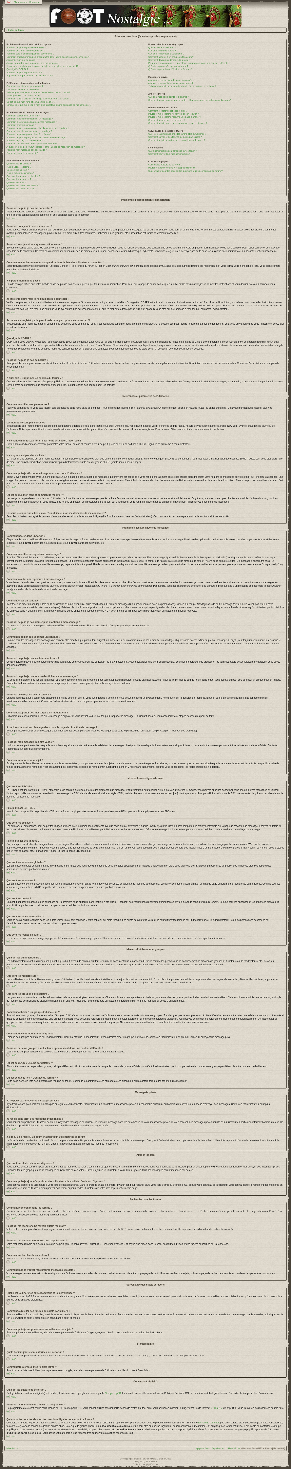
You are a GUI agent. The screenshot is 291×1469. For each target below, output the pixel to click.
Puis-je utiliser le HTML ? (18, 167)
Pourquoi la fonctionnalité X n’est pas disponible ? (172, 167)
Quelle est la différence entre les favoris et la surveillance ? (177, 134)
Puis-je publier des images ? (20, 173)
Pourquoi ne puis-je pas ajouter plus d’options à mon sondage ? (37, 128)
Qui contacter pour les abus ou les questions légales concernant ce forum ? (185, 171)
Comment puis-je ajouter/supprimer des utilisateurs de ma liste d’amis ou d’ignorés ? (189, 100)
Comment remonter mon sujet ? (22, 153)
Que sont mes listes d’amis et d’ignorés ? (168, 97)
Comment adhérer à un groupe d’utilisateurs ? (171, 57)
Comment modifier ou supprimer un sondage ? (29, 131)
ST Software (151, 1461)
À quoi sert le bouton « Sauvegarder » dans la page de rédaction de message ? (45, 147)
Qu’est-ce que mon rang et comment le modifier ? (30, 102)
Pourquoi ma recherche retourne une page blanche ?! (174, 117)
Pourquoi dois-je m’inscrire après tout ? (25, 50)
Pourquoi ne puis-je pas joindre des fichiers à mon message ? (36, 137)
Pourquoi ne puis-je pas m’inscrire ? (24, 72)
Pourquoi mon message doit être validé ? (26, 150)
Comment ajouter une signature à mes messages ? (31, 122)
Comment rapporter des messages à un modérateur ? (32, 143)
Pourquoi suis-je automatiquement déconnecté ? (30, 53)
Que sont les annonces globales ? (23, 176)
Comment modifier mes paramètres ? (24, 86)
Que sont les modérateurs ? (162, 50)
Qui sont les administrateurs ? (163, 47)
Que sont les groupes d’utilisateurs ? (166, 53)
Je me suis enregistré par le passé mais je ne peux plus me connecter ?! (42, 66)
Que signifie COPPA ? (17, 69)
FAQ (9, 2)
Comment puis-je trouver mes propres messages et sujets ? (177, 123)
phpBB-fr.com (152, 1464)
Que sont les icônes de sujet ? (21, 188)
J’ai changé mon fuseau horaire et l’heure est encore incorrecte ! (38, 92)
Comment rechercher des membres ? (166, 120)
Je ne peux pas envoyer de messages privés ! (171, 80)
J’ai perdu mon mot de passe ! (21, 60)
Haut (13, 218)
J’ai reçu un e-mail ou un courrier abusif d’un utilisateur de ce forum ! (182, 86)
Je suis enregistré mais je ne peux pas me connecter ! (33, 63)
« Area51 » (216, 1407)
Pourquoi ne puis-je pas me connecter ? (26, 47)
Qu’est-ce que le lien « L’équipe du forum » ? (170, 69)
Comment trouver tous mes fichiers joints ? (169, 154)
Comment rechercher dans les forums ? (167, 111)
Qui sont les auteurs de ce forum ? (165, 164)
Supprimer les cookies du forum (226, 1448)
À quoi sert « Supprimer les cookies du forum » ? (30, 75)
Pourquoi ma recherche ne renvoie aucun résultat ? (173, 114)
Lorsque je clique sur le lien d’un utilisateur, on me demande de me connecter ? (48, 105)
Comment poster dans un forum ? (23, 115)
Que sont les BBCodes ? (18, 163)
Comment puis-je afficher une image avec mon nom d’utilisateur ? (38, 98)
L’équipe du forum (202, 1448)
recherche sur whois (209, 1422)
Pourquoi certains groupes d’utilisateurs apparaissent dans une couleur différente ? (189, 63)
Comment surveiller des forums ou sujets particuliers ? (175, 137)
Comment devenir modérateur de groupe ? (169, 60)
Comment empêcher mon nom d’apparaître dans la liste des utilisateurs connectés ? (47, 57)
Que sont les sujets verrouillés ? (22, 185)
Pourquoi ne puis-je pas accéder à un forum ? (29, 134)
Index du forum (16, 30)
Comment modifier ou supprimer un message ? (29, 118)
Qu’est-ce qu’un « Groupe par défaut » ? (168, 66)
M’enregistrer (20, 2)
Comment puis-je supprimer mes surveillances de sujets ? (176, 140)
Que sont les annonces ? (18, 179)
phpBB (137, 1458)
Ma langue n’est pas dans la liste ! (23, 95)
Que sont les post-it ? (16, 182)
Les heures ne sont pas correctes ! (23, 89)
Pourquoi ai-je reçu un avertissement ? (25, 140)
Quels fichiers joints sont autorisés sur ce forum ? (172, 151)
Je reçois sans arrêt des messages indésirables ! (172, 83)
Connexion (34, 2)
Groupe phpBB (113, 1393)
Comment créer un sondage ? (21, 125)
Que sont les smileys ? (17, 170)
